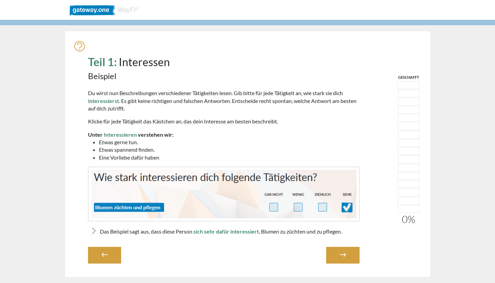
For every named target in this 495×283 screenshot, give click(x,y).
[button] (104, 255)
